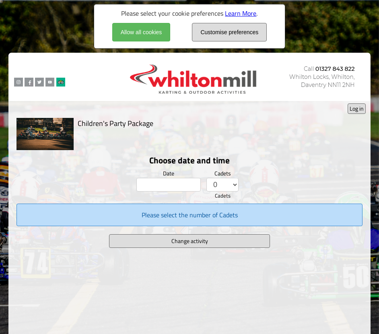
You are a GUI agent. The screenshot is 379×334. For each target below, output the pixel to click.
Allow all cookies (141, 32)
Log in (357, 108)
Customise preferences (229, 32)
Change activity (189, 241)
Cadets (222, 173)
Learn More (240, 13)
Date (168, 173)
